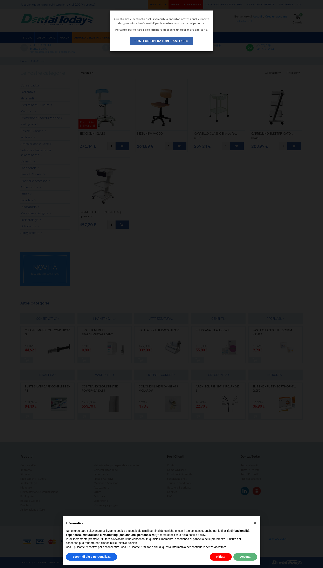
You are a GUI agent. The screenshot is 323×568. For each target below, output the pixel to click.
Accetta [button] (245, 556)
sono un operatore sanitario (161, 41)
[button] (255, 523)
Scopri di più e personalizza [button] (91, 556)
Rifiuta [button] (220, 556)
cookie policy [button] (197, 535)
